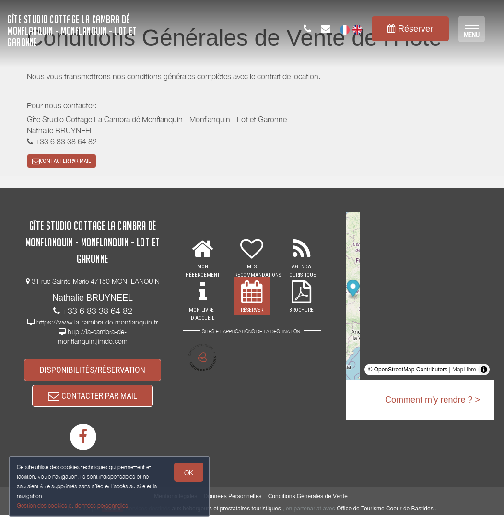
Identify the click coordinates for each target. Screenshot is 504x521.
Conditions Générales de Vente (308, 502)
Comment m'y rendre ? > (432, 402)
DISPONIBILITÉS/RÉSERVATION (92, 373)
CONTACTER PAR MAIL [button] (61, 162)
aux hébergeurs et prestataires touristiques (226, 514)
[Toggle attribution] (484, 372)
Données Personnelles (233, 502)
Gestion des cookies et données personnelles (73, 505)
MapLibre (464, 372)
